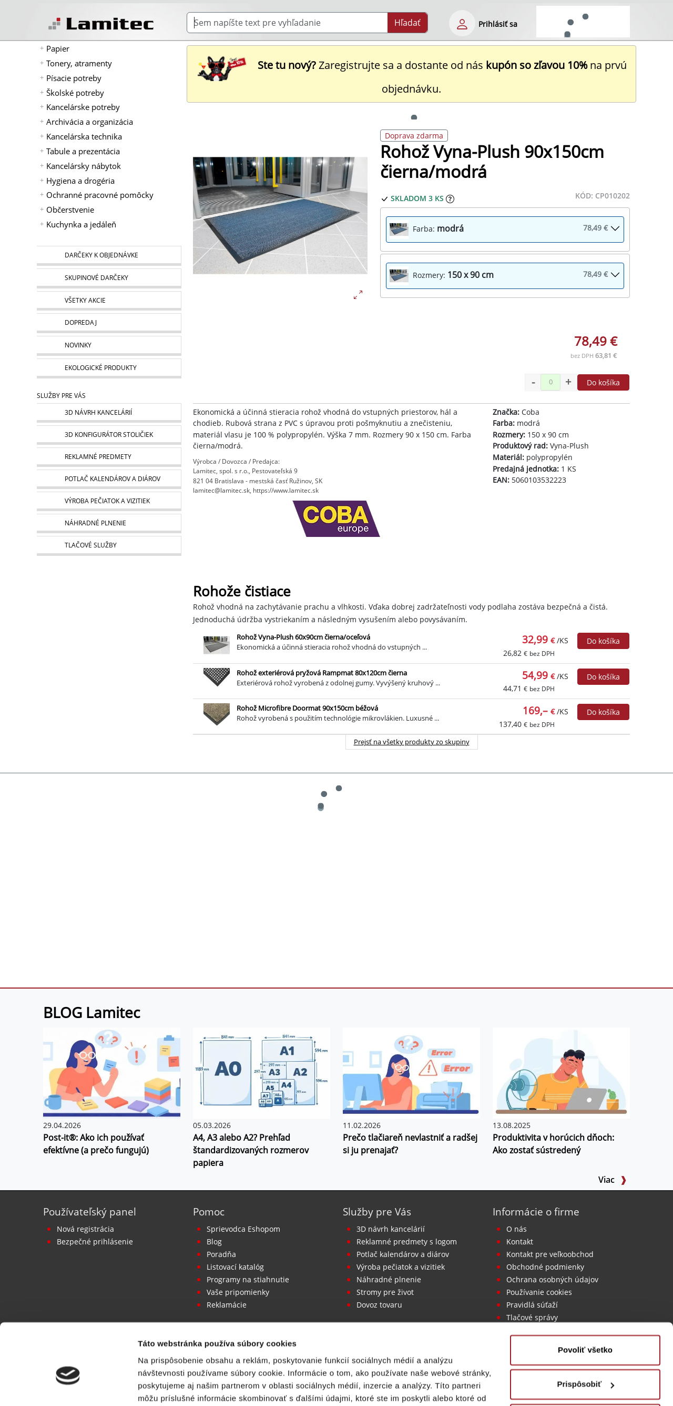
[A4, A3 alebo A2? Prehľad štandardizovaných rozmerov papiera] (261, 1072)
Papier (57, 48)
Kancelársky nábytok (83, 166)
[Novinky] (109, 345)
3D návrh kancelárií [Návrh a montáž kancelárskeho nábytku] (390, 1229)
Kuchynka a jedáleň (81, 224)
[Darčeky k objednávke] (109, 255)
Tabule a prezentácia (83, 151)
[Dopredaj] (109, 323)
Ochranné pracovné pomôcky (100, 195)
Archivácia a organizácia (89, 121)
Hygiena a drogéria (80, 180)
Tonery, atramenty (79, 63)
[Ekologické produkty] (109, 368)
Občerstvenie (70, 209)
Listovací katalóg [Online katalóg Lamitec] (235, 1267)
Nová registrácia (85, 1229)
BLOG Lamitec (91, 1012)
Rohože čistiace (242, 591)
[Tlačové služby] (109, 545)
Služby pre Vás (377, 1211)
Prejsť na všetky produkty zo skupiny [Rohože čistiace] (412, 741)
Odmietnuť (585, 1364)
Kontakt (519, 1242)
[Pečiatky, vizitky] (109, 501)
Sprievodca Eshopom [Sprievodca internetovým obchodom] (243, 1229)
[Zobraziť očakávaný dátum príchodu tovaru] (450, 198)
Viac (612, 1179)
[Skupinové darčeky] (109, 278)
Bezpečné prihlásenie (95, 1242)
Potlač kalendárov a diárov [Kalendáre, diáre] (402, 1254)
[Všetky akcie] (109, 301)
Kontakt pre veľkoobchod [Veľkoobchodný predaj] (550, 1254)
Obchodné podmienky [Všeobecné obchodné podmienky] (545, 1267)
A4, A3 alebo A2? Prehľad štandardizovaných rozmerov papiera (251, 1150)
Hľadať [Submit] (407, 22)
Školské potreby (75, 92)
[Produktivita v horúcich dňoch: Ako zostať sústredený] (561, 1072)
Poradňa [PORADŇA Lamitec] (221, 1254)
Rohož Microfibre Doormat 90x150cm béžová (307, 708)
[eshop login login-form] (462, 23)
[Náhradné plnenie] (109, 523)
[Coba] (336, 527)
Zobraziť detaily (168, 1385)
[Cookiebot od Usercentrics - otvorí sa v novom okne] (68, 1385)
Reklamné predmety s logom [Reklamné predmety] (406, 1242)
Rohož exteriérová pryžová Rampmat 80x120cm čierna (322, 672)
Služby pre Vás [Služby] (61, 395)
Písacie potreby (73, 78)
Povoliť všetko (585, 1295)
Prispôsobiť (585, 1329)
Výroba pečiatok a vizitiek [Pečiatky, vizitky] (400, 1267)
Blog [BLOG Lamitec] (214, 1242)
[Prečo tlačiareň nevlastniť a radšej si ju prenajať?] (411, 1072)
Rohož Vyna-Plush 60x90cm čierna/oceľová (303, 637)
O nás (516, 1229)
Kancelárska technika (84, 136)
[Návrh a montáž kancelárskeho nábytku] (109, 413)
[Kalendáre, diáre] (109, 479)
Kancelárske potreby (83, 107)
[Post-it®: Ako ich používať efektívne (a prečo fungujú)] (111, 1072)
